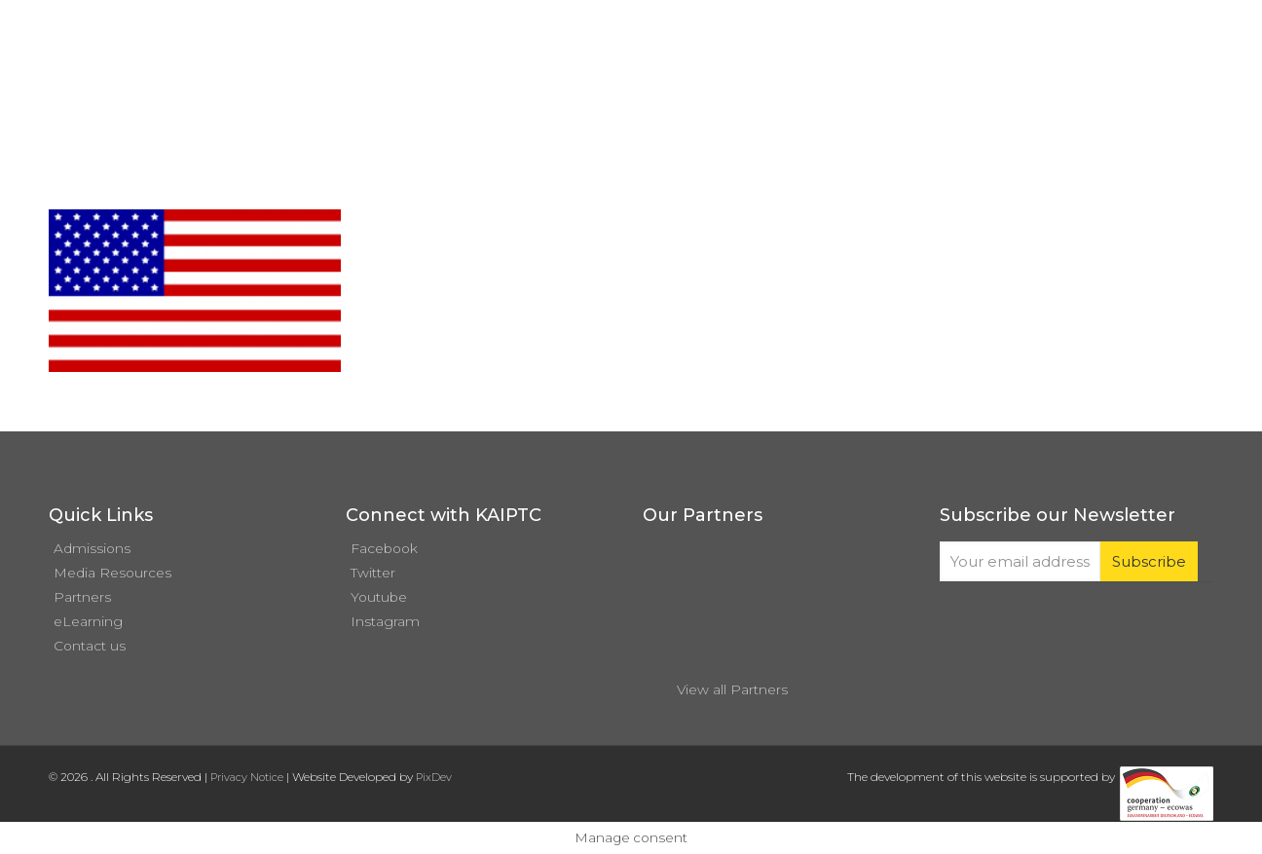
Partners (82, 597)
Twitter (373, 572)
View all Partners (732, 689)
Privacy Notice (246, 777)
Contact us (90, 645)
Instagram (385, 621)
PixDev (434, 777)
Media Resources (112, 572)
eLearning (88, 621)
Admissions (92, 548)
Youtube (379, 597)
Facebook (384, 548)
